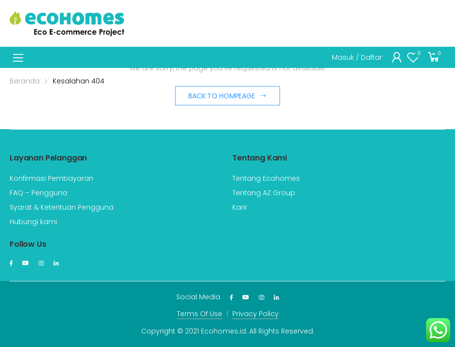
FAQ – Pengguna (38, 193)
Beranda (25, 81)
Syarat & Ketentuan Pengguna (62, 207)
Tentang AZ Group (263, 193)
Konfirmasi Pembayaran (51, 178)
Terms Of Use (199, 314)
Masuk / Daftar (357, 57)
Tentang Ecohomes (266, 178)
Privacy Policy (255, 314)
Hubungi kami (33, 222)
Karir (239, 207)
